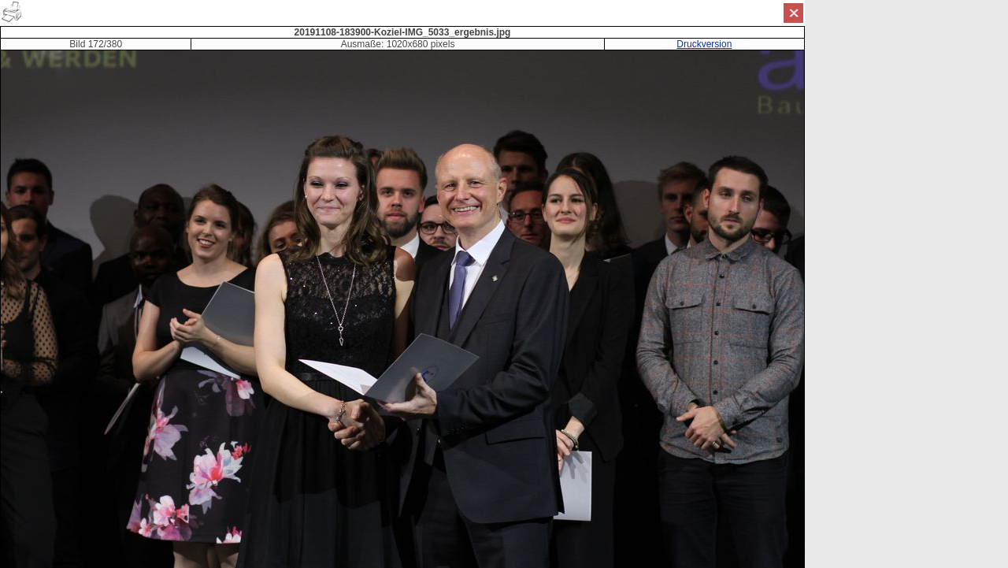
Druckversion (704, 44)
